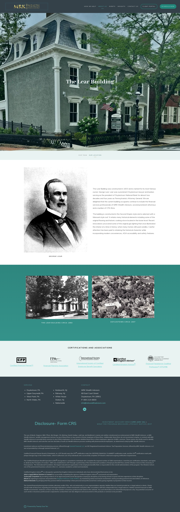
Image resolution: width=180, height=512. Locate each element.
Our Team (82, 155)
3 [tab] (92, 332)
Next (158, 302)
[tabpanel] (57, 299)
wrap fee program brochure (112, 424)
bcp (150, 424)
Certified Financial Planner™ (21, 365)
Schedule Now (168, 6)
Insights (121, 6)
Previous (22, 302)
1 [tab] (85, 332)
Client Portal (149, 6)
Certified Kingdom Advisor (124, 364)
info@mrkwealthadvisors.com (93, 402)
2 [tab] (88, 332)
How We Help (90, 6)
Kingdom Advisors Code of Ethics (68, 478)
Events (112, 6)
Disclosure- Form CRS (55, 423)
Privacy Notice (138, 424)
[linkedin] (84, 409)
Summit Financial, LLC (77, 446)
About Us (102, 6)
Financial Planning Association (55, 365)
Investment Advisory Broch (123, 421)
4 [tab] (95, 332)
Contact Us (133, 6)
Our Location (95, 155)
